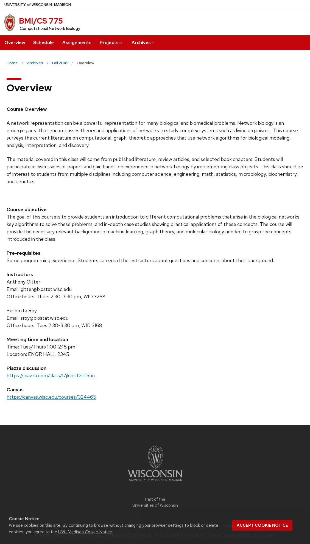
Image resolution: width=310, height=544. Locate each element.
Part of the (155, 502)
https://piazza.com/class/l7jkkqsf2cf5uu (51, 375)
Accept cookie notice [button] (262, 525)
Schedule (43, 43)
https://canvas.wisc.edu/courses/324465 (51, 397)
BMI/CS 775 (41, 21)
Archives (143, 43)
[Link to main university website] (155, 482)
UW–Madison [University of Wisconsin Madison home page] (37, 4)
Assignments (76, 43)
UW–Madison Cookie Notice (85, 532)
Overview (14, 43)
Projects (111, 43)
